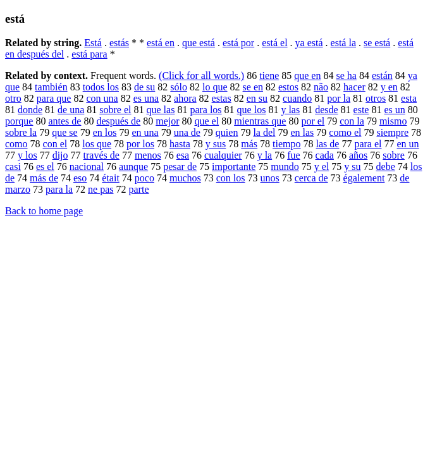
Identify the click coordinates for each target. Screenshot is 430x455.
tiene (269, 75)
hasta (179, 143)
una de (187, 132)
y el (321, 166)
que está (198, 42)
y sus (216, 143)
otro (13, 98)
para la (59, 189)
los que (96, 143)
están (382, 75)
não (321, 87)
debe (385, 166)
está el (274, 42)
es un (394, 109)
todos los (101, 87)
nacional (87, 166)
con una (102, 98)
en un (407, 143)
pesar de (180, 166)
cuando (297, 98)
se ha (346, 75)
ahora (185, 98)
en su (257, 98)
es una (146, 98)
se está (377, 42)
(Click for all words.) (201, 75)
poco (144, 178)
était (111, 178)
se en (253, 87)
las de (328, 143)
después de (118, 121)
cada (325, 155)
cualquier (223, 155)
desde (326, 109)
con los (230, 178)
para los (205, 109)
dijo (60, 155)
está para (89, 54)
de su (144, 87)
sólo (178, 87)
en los (105, 132)
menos (148, 155)
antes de (64, 121)
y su (352, 166)
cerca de (311, 178)
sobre (394, 155)
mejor (167, 121)
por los (140, 143)
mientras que (260, 121)
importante (233, 166)
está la (343, 42)
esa (182, 155)
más (249, 143)
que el (207, 121)
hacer (354, 87)
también (51, 87)
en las (302, 132)
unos (270, 178)
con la (352, 121)
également (364, 178)
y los (27, 155)
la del (264, 132)
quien (227, 132)
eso (80, 178)
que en (307, 75)
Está (93, 42)
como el (345, 132)
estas (221, 98)
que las (161, 109)
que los (251, 109)
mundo (284, 166)
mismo (393, 121)
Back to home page (44, 210)
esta (409, 98)
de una (71, 109)
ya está (309, 42)
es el (45, 166)
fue (293, 155)
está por (238, 42)
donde (30, 109)
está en (161, 42)
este (361, 109)
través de (101, 155)
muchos (185, 178)
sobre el (115, 109)
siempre (392, 132)
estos (288, 87)
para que (54, 98)
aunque (133, 166)
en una (145, 132)
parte (139, 189)
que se (64, 132)
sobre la (21, 132)
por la (338, 98)
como (16, 143)
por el (312, 121)
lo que (215, 87)
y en (389, 87)
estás (119, 42)
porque (19, 121)
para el (367, 143)
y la (265, 155)
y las (290, 109)
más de (44, 178)
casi (13, 166)
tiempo (286, 143)
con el (55, 143)
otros (376, 98)
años (358, 155)
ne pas (100, 189)
